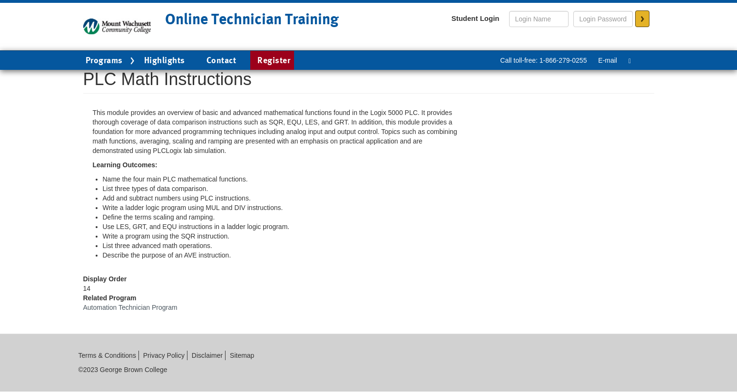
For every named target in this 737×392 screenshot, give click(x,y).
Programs (111, 61)
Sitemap (242, 355)
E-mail (607, 60)
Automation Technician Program (130, 307)
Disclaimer (207, 355)
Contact (221, 60)
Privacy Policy (164, 355)
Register (273, 60)
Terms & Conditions (107, 355)
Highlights (164, 60)
